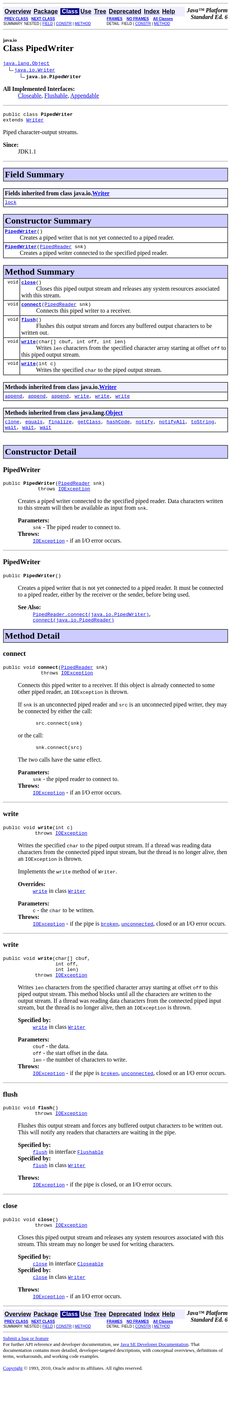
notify (144, 436)
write (28, 352)
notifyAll (172, 436)
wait (10, 442)
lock (10, 206)
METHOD (83, 24)
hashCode (118, 436)
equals (34, 436)
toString (202, 436)
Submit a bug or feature (26, 1374)
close (28, 290)
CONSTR (64, 24)
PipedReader (56, 253)
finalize (60, 436)
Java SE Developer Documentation (154, 1380)
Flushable (55, 97)
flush (28, 329)
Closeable (29, 97)
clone (12, 436)
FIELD (47, 24)
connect (31, 313)
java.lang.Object (26, 64)
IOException (74, 506)
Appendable (84, 97)
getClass (89, 436)
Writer (35, 123)
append (13, 409)
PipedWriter (21, 236)
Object (114, 426)
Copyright (13, 1404)
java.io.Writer (35, 70)
